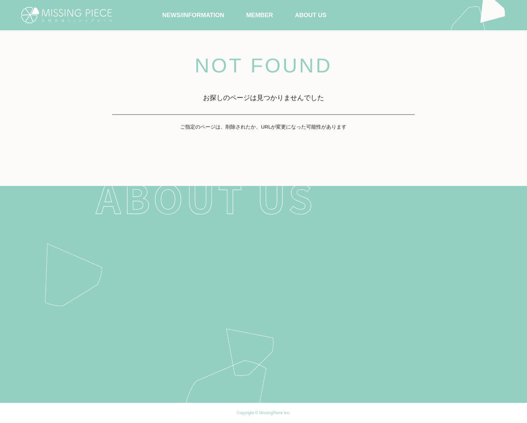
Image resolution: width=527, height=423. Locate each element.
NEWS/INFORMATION (193, 15)
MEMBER (259, 15)
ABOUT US (310, 15)
